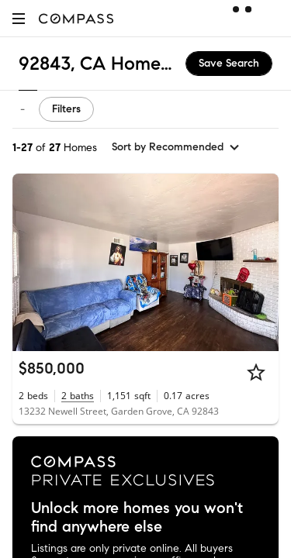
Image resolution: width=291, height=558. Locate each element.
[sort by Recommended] (176, 147)
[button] (18, 18)
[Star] (256, 372)
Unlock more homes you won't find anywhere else (137, 517)
